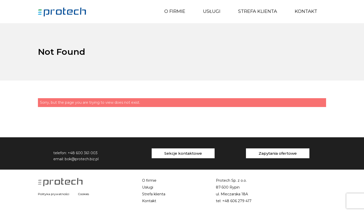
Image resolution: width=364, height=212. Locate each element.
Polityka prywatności (53, 194)
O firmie (174, 11)
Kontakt (306, 11)
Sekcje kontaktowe (183, 153)
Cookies (83, 194)
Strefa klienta (257, 11)
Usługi (211, 11)
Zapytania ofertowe (278, 153)
